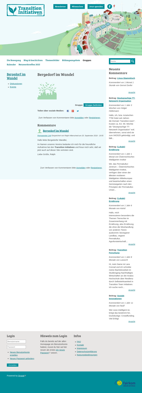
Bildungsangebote (71, 60)
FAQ (79, 341)
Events (13, 87)
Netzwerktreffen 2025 (29, 64)
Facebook (109, 6)
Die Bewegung (14, 60)
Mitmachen (77, 6)
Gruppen (87, 60)
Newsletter (60, 6)
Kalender (11, 64)
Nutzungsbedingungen (87, 355)
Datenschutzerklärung (87, 351)
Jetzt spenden (96, 6)
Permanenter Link (44, 136)
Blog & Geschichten (33, 60)
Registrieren (94, 117)
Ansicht (131, 92)
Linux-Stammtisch (126, 78)
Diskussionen (16, 83)
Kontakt (80, 345)
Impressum (82, 348)
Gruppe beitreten (93, 105)
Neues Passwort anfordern (22, 358)
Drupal (22, 375)
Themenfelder (52, 60)
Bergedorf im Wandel (56, 131)
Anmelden (79, 117)
